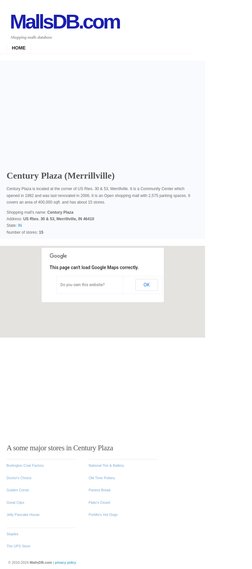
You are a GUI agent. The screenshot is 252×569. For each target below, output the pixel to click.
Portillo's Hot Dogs (103, 515)
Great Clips (15, 502)
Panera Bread (100, 490)
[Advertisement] (105, 111)
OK (147, 284)
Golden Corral (18, 490)
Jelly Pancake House (23, 515)
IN (20, 225)
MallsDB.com (64, 21)
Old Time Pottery (102, 478)
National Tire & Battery (106, 465)
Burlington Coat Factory (25, 465)
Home (19, 47)
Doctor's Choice (19, 478)
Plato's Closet (99, 502)
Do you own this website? (82, 285)
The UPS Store (19, 546)
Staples (12, 534)
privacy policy (65, 562)
